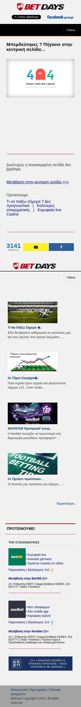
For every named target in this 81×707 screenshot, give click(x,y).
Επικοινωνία (19, 689)
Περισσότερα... (66, 503)
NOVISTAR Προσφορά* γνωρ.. (29, 428)
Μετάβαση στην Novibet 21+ (28, 631)
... (63, 337)
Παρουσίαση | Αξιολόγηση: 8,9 (29, 622)
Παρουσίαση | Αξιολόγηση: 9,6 (29, 570)
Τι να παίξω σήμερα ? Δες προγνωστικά (28, 203)
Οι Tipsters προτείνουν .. (25, 479)
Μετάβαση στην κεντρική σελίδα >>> (37, 182)
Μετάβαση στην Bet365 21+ (28, 578)
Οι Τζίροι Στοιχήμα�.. (23, 378)
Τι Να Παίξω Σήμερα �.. (25, 327)
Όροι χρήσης (38, 689)
